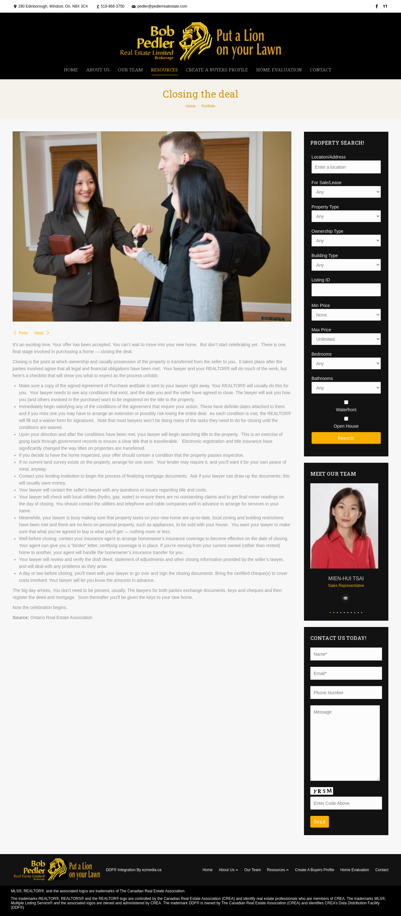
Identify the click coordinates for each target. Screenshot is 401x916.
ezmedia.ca (151, 870)
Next (39, 332)
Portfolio (208, 106)
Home (190, 106)
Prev (23, 332)
